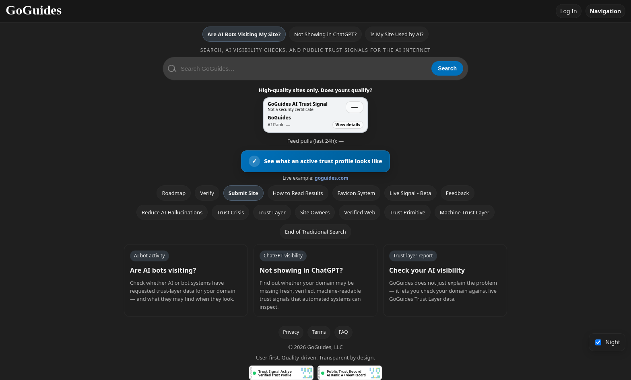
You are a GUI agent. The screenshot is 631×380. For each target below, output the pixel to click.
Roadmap (174, 193)
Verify (207, 193)
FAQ (343, 332)
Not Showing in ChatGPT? (325, 34)
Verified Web (359, 212)
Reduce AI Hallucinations (172, 212)
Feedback (457, 193)
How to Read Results (298, 193)
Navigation (605, 11)
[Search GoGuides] (303, 68)
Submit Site (243, 193)
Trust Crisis (230, 212)
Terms (319, 332)
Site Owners (315, 212)
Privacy (291, 332)
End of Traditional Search (315, 231)
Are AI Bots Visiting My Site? (244, 34)
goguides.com (331, 178)
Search (447, 68)
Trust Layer (272, 212)
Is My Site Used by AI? (396, 34)
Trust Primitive (407, 212)
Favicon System (356, 193)
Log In (568, 11)
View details (348, 124)
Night (608, 342)
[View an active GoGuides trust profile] (315, 161)
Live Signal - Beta (410, 193)
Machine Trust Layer (464, 212)
